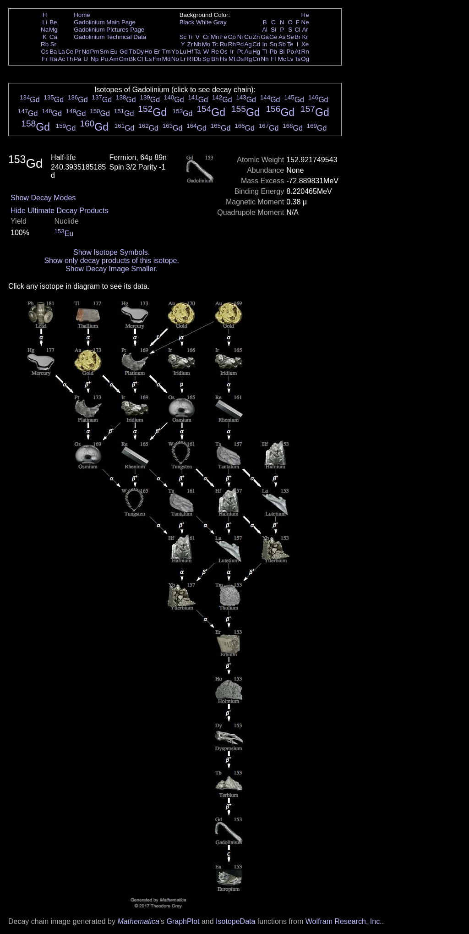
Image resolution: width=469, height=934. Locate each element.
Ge (273, 36)
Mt (232, 58)
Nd (86, 51)
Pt (240, 51)
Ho (148, 51)
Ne (305, 22)
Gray (220, 22)
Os (224, 51)
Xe (305, 44)
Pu (104, 58)
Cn (256, 58)
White (204, 22)
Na (45, 29)
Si (273, 29)
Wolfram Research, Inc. (343, 921)
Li (44, 22)
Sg (206, 58)
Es (148, 58)
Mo (206, 44)
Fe (223, 36)
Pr (78, 51)
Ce (69, 51)
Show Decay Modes (43, 198)
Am (114, 58)
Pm (94, 51)
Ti (190, 36)
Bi (282, 51)
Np (94, 58)
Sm (104, 51)
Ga (265, 36)
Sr (53, 44)
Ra (53, 58)
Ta (197, 51)
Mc (282, 58)
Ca (53, 36)
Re (215, 51)
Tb (132, 51)
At (297, 51)
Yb (175, 51)
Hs (223, 58)
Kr (305, 36)
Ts (297, 58)
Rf (190, 58)
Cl (297, 29)
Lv (290, 58)
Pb (273, 51)
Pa (77, 58)
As (282, 36)
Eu (113, 51)
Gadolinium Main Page (105, 22)
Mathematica (138, 921)
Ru (224, 44)
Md (166, 58)
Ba (53, 51)
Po (290, 51)
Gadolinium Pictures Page (109, 29)
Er (157, 51)
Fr (45, 58)
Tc (215, 44)
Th (69, 58)
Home (82, 14)
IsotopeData (235, 921)
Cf (140, 58)
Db (198, 58)
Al (264, 29)
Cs (44, 51)
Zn (256, 36)
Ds (240, 58)
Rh (232, 44)
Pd (240, 44)
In (264, 44)
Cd (256, 44)
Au (247, 51)
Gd (124, 51)
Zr (190, 44)
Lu (183, 51)
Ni (240, 36)
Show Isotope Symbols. (111, 252)
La (61, 51)
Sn (273, 44)
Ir (232, 51)
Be (53, 22)
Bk (132, 58)
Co (232, 36)
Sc (183, 36)
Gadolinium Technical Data (110, 36)
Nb (198, 44)
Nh (265, 58)
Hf (190, 51)
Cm (124, 58)
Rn (305, 51)
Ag (247, 44)
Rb (45, 44)
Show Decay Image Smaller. (111, 269)
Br (297, 36)
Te (290, 44)
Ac (61, 58)
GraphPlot (182, 921)
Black (187, 22)
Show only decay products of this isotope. (111, 260)
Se (290, 36)
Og (305, 58)
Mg (53, 29)
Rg (248, 58)
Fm (157, 58)
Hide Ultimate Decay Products (59, 210)
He (305, 14)
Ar (305, 29)
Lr (183, 58)
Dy (140, 51)
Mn (215, 36)
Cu (248, 36)
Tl (264, 51)
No (175, 58)
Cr (206, 36)
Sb (282, 44)
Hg (256, 51)
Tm (166, 51)
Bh (214, 58)
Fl (273, 58)
